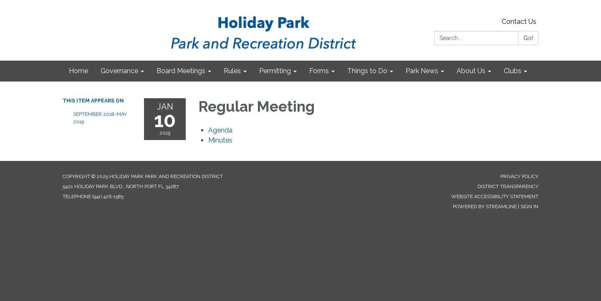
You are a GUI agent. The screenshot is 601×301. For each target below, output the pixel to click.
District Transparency (507, 186)
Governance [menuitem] (119, 71)
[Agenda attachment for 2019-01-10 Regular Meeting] (220, 130)
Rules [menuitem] (232, 71)
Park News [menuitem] (422, 71)
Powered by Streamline (485, 206)
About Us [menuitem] (471, 71)
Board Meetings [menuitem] (181, 71)
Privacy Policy (519, 176)
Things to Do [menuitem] (367, 71)
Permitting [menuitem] (275, 71)
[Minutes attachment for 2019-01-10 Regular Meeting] (220, 140)
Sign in (529, 206)
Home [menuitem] (78, 71)
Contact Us (519, 22)
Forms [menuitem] (319, 71)
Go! (528, 38)
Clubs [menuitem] (512, 71)
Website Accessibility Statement (494, 196)
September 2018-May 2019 (100, 118)
